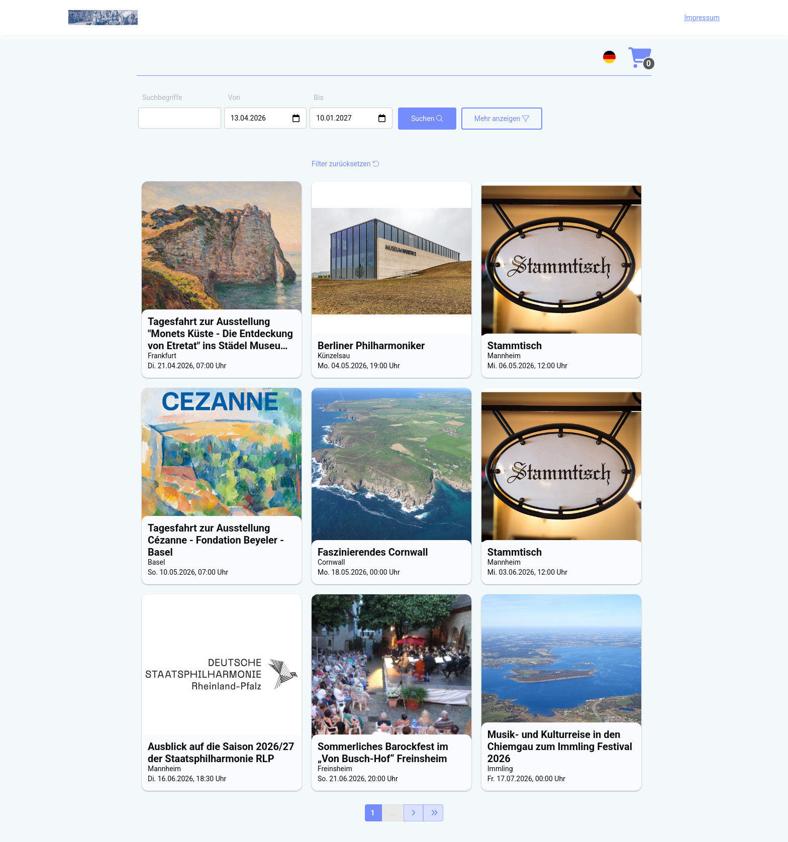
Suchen (427, 119)
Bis (318, 97)
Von (234, 97)
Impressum (702, 18)
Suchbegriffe (162, 97)
